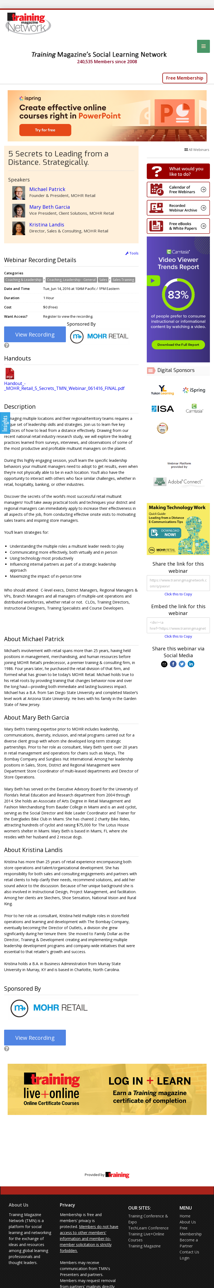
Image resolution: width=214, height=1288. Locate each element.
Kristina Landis (46, 224)
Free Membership (184, 78)
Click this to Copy (178, 594)
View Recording (35, 334)
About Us (18, 1205)
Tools (132, 253)
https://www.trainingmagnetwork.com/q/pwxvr (178, 583)
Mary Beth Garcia (49, 207)
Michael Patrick (47, 189)
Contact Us (189, 1251)
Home (185, 1216)
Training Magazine (144, 1245)
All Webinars (196, 149)
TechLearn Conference (148, 1228)
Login (184, 1257)
